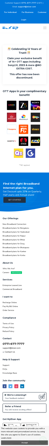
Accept (24, 442)
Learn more (6, 437)
